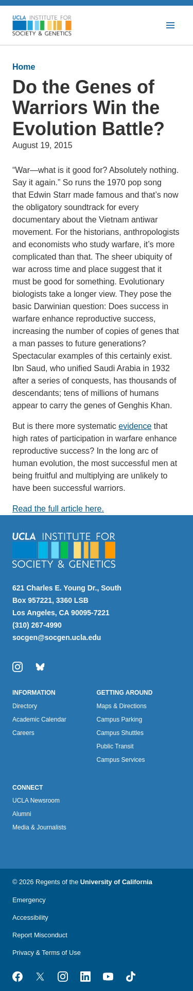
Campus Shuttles (120, 733)
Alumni (21, 814)
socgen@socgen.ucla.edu (56, 637)
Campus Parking (120, 719)
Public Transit (115, 746)
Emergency (29, 900)
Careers (23, 733)
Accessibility (30, 917)
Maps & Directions (122, 706)
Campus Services (121, 759)
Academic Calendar (39, 719)
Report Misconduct (39, 935)
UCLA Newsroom (36, 800)
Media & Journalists (39, 827)
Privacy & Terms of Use (46, 952)
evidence (134, 426)
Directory (24, 706)
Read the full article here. (58, 508)
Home (23, 66)
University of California (116, 882)
